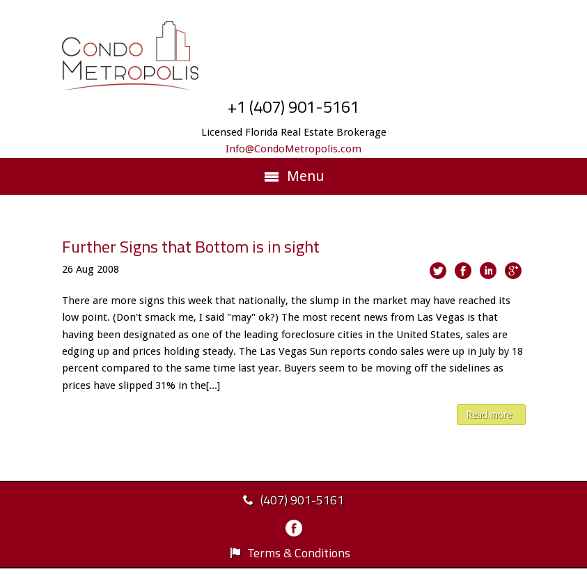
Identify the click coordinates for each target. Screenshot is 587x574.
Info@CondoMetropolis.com (293, 149)
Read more (489, 414)
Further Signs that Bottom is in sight (191, 246)
